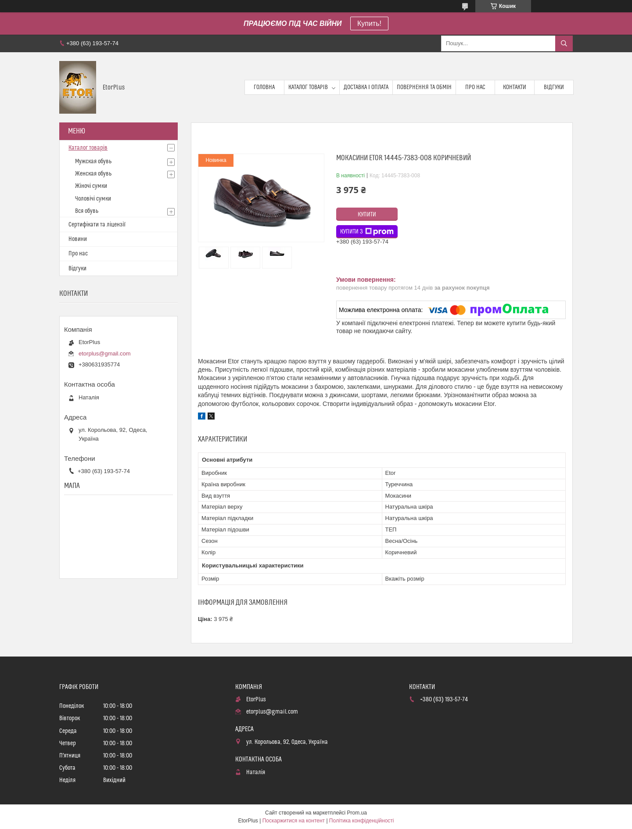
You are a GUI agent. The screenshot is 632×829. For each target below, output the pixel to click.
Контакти (514, 87)
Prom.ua (357, 813)
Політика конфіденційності (361, 821)
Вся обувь (86, 211)
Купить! (369, 23)
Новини (77, 239)
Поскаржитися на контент (293, 821)
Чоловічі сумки (93, 198)
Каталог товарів (308, 87)
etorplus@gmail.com (105, 353)
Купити (367, 214)
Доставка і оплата (366, 87)
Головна (264, 87)
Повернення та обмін (424, 87)
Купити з (367, 232)
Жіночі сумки (91, 186)
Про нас (475, 87)
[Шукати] (564, 43)
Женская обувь (93, 173)
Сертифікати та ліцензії (97, 224)
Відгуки (554, 87)
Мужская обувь (93, 161)
